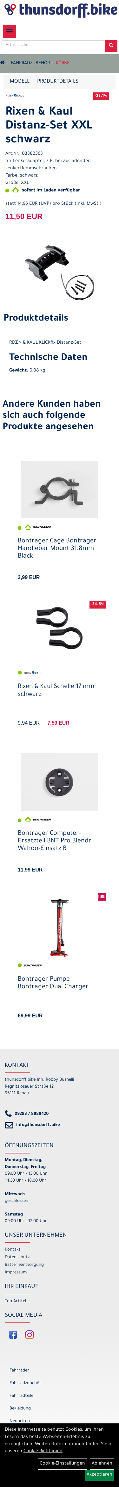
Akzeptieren (99, 1475)
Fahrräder (19, 1370)
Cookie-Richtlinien (43, 1451)
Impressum (16, 1272)
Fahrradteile (21, 1396)
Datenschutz (17, 1257)
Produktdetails (57, 81)
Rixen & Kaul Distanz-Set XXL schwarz (48, 126)
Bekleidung (20, 1408)
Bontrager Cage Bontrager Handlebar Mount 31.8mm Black (57, 549)
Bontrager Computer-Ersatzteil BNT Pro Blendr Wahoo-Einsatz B (54, 841)
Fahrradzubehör (30, 63)
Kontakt (13, 1249)
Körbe (62, 63)
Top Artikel (15, 1301)
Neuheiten (20, 1421)
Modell (20, 81)
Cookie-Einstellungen (62, 1463)
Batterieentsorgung (24, 1265)
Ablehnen (102, 1463)
